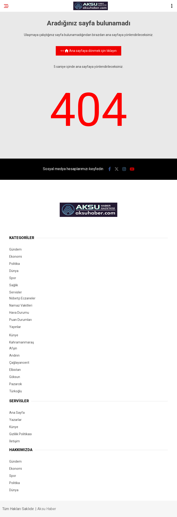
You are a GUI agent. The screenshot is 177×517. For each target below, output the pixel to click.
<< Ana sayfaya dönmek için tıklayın (88, 51)
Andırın (14, 355)
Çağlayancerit (19, 362)
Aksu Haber (46, 509)
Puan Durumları (20, 320)
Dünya (13, 271)
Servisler (15, 292)
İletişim (14, 441)
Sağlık (13, 285)
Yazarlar (15, 420)
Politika (14, 264)
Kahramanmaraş (21, 342)
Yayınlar (15, 327)
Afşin (13, 348)
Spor (12, 278)
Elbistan (15, 370)
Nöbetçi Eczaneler (22, 298)
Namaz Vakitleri (20, 305)
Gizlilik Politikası (20, 434)
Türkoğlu (15, 391)
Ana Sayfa (17, 412)
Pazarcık (15, 384)
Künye (13, 335)
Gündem (15, 249)
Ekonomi (15, 256)
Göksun (14, 377)
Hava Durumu (19, 312)
